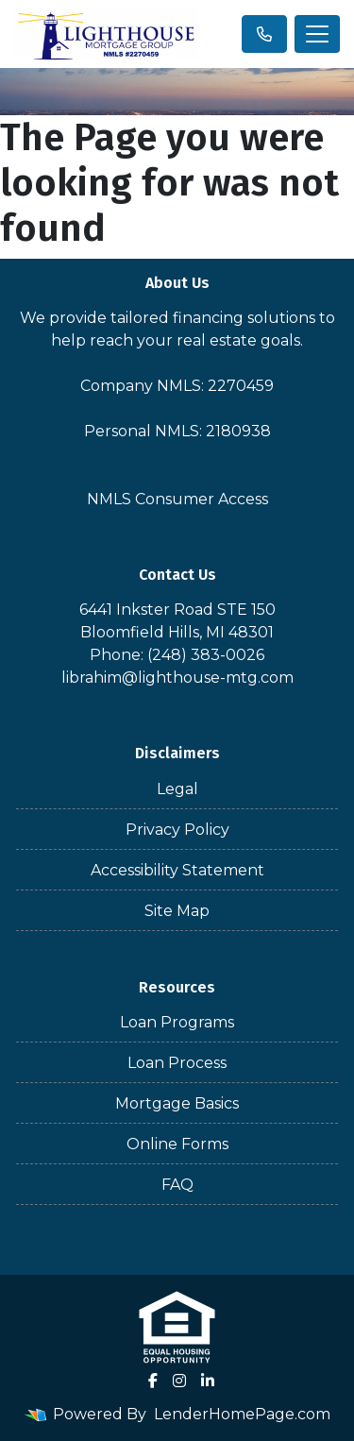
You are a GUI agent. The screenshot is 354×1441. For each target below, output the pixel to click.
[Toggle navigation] (317, 34)
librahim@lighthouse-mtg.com (177, 678)
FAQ (177, 1185)
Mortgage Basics (177, 1103)
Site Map (177, 911)
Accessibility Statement (177, 870)
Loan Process (177, 1063)
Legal (177, 789)
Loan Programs (177, 1022)
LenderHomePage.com (242, 1414)
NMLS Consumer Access (177, 499)
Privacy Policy (177, 830)
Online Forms (177, 1144)
